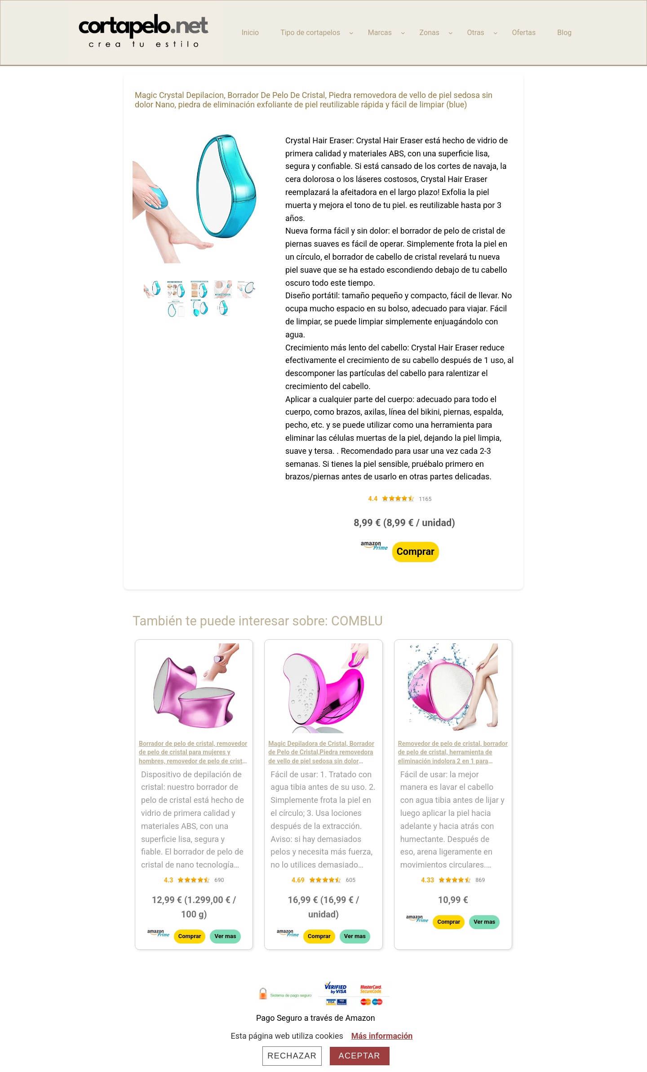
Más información (382, 1036)
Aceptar (360, 1055)
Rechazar (292, 1055)
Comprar (415, 551)
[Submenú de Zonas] (450, 33)
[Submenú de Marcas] (403, 33)
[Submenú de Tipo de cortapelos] (351, 33)
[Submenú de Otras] (495, 33)
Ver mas (225, 936)
